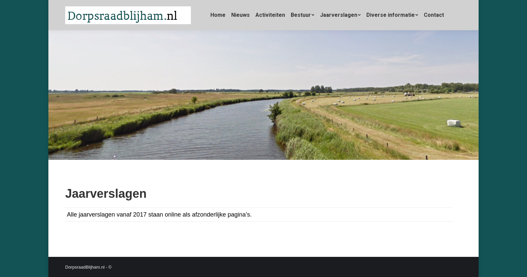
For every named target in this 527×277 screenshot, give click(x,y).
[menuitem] (218, 15)
